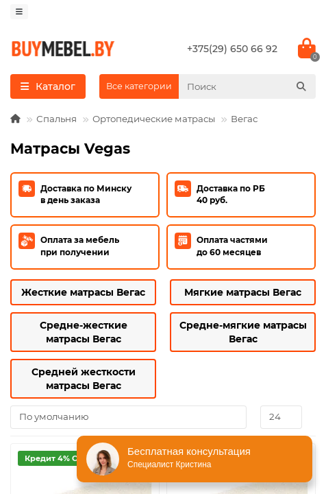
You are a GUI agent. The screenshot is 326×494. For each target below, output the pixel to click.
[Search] (247, 86)
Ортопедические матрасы (153, 118)
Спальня (56, 118)
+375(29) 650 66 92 (232, 49)
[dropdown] (19, 11)
